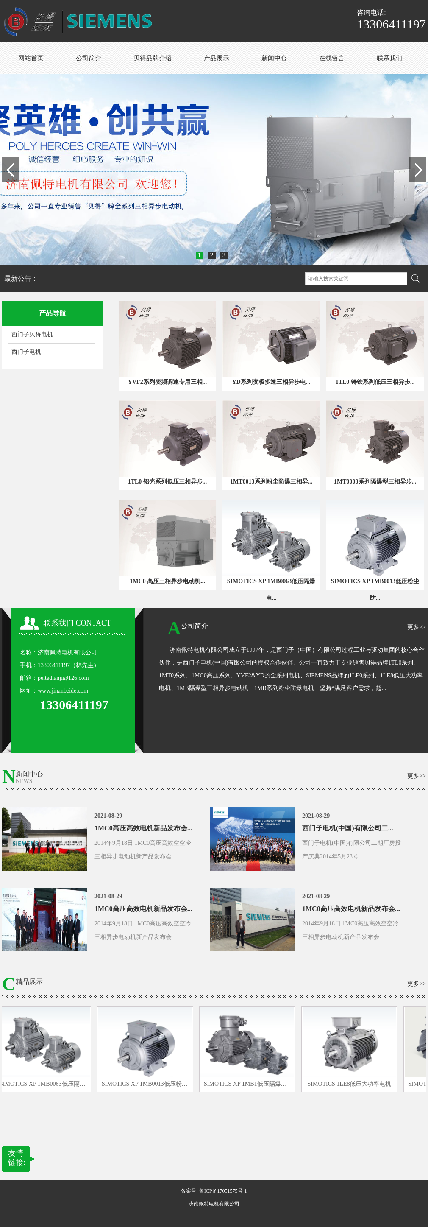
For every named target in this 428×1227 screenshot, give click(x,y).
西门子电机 (26, 352)
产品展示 (216, 58)
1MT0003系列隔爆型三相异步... (375, 481)
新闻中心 (274, 58)
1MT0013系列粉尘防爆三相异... (271, 481)
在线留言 (332, 58)
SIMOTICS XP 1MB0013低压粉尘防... (375, 589)
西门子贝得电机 (32, 334)
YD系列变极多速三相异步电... (271, 382)
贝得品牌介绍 (152, 58)
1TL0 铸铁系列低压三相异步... (375, 382)
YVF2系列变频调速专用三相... (167, 382)
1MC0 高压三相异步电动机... (167, 581)
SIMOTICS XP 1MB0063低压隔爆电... (271, 589)
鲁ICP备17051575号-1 (223, 1191)
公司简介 (88, 58)
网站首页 (31, 58)
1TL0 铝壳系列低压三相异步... (167, 481)
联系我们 (389, 58)
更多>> (416, 627)
